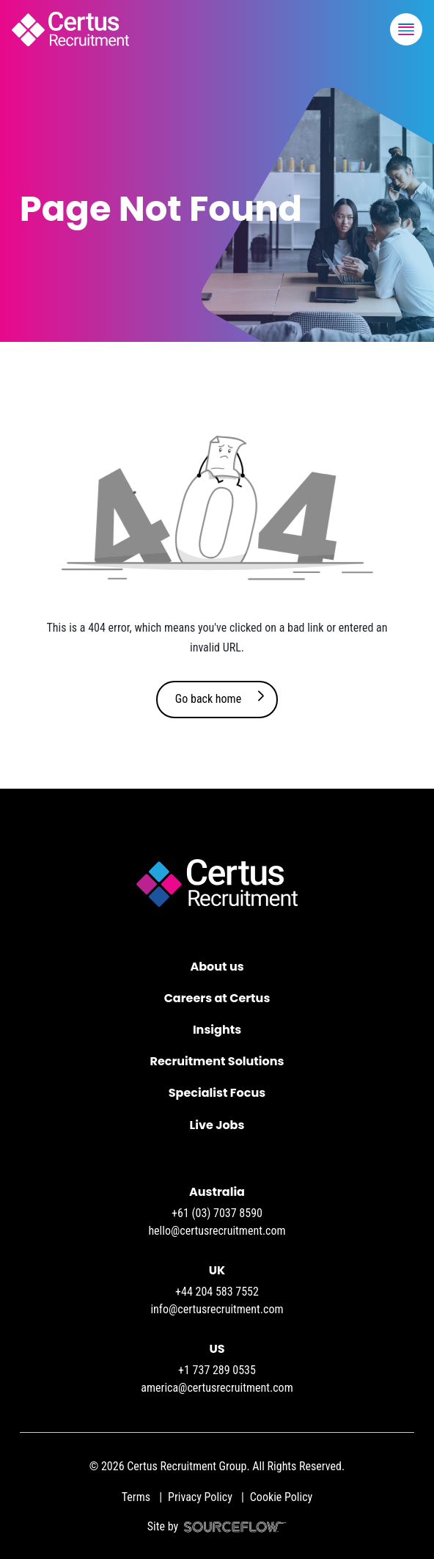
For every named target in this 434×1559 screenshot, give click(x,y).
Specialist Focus (217, 1092)
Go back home (208, 699)
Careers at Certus (217, 998)
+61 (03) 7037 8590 (217, 1213)
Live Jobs (217, 1125)
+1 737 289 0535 (217, 1370)
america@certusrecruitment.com (217, 1388)
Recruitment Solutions (217, 1061)
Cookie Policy (281, 1497)
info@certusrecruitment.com (216, 1309)
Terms (136, 1497)
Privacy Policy (200, 1497)
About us (216, 966)
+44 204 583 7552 (217, 1292)
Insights (217, 1029)
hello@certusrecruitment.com (216, 1231)
